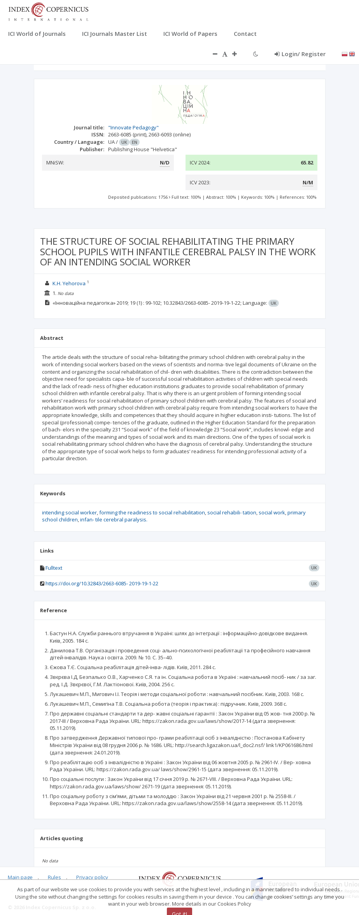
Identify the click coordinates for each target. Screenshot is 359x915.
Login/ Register (300, 54)
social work (272, 512)
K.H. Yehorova (69, 283)
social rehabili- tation (231, 512)
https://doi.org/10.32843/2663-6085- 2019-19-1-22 (102, 583)
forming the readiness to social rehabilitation (152, 512)
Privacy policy (92, 877)
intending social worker (69, 512)
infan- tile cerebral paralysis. (113, 519)
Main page (20, 877)
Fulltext (54, 567)
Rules (54, 877)
